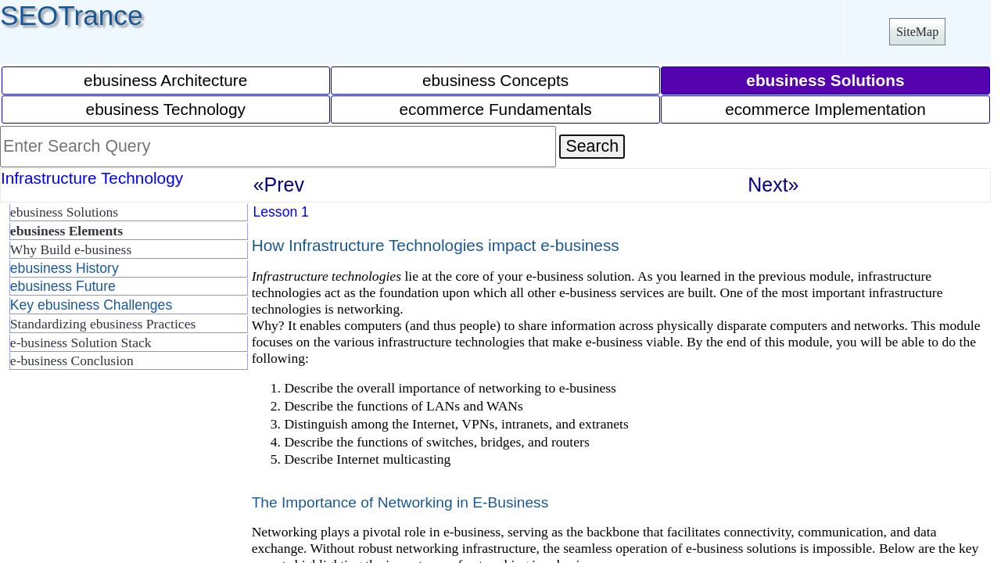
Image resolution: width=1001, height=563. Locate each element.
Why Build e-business (70, 249)
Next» (773, 184)
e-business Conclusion (72, 360)
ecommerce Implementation (825, 109)
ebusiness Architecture (165, 80)
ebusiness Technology (166, 109)
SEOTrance (71, 15)
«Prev (278, 184)
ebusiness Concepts (495, 80)
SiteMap (917, 31)
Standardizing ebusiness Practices (103, 324)
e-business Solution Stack (81, 342)
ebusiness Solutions (64, 212)
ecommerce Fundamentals (495, 109)
